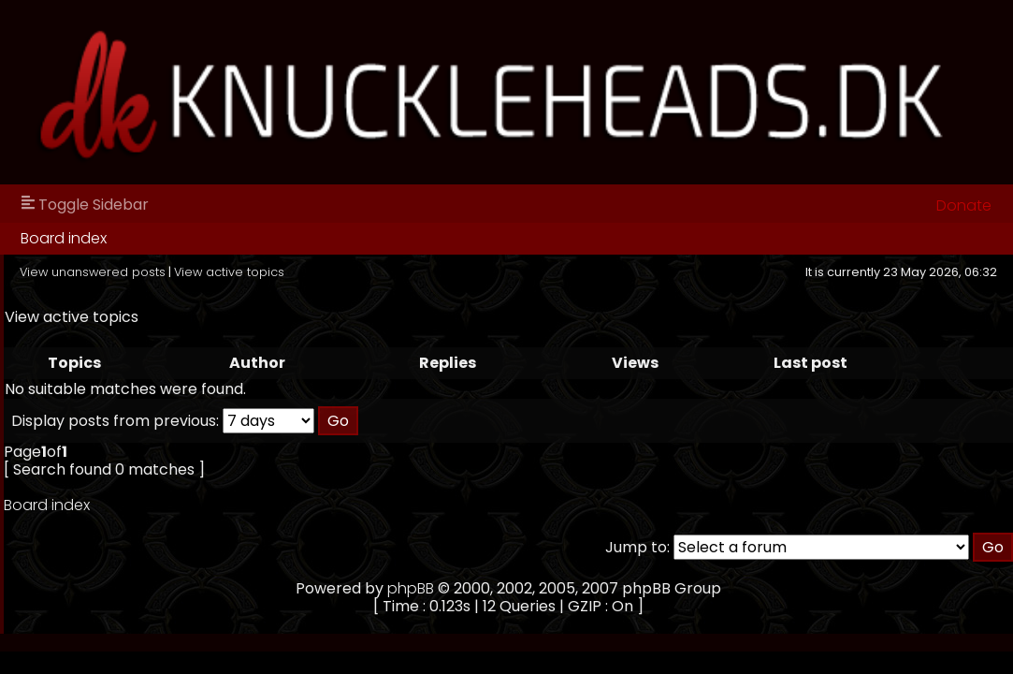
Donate (963, 205)
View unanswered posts (93, 272)
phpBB (410, 588)
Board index (64, 238)
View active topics (229, 272)
